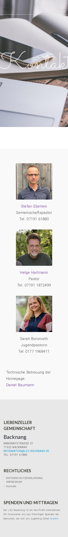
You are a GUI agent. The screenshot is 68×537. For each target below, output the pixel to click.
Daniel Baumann (20, 385)
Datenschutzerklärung (24, 477)
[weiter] (54, 518)
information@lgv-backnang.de (26, 451)
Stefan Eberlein (34, 206)
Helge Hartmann (34, 272)
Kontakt (11, 486)
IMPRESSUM (14, 481)
